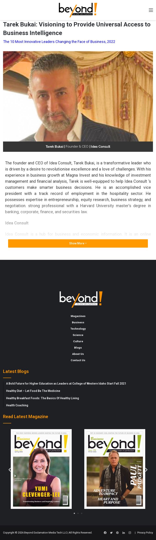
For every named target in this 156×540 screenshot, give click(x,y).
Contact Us (78, 360)
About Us (78, 353)
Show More (78, 243)
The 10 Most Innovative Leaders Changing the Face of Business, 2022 (59, 41)
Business (78, 322)
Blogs (78, 347)
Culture (78, 341)
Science (78, 335)
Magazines (78, 316)
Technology (78, 328)
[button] (9, 469)
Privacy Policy (145, 532)
